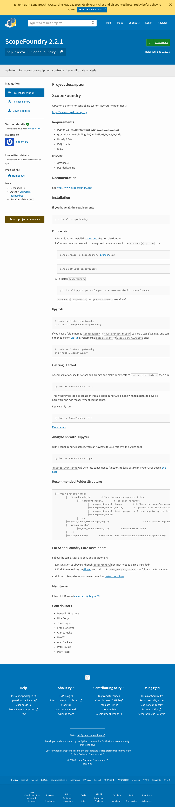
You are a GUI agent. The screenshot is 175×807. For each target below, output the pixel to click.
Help (109, 23)
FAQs (23, 714)
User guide (22, 705)
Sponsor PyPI (109, 709)
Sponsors (134, 23)
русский (136, 780)
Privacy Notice (150, 709)
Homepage (16, 176)
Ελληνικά (87, 780)
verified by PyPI (34, 128)
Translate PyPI (107, 705)
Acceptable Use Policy (150, 714)
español (24, 780)
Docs (120, 23)
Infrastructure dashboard (64, 700)
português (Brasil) (59, 780)
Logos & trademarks (66, 709)
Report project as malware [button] (25, 219)
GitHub (75, 338)
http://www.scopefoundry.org (69, 112)
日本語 (44, 780)
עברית (146, 780)
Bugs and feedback (109, 696)
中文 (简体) (109, 780)
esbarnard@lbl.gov (85, 596)
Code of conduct (150, 705)
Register (162, 23)
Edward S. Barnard (20, 193)
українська (75, 780)
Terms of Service (150, 696)
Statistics (66, 705)
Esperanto (156, 780)
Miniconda (92, 238)
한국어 (167, 780)
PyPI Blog (64, 696)
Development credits (107, 714)
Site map (87, 764)
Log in (148, 23)
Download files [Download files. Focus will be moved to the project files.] (19, 111)
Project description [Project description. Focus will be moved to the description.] (21, 93)
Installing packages (22, 696)
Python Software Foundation (86, 754)
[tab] (24, 92)
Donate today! (87, 745)
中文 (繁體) (123, 780)
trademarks (119, 751)
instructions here (114, 576)
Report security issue (152, 700)
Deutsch (97, 780)
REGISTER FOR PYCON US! (90, 9)
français (34, 780)
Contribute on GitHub (107, 700)
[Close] (170, 4)
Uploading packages (22, 700)
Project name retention (22, 709)
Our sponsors (66, 714)
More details (59, 427)
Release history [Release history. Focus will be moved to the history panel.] (19, 102)
